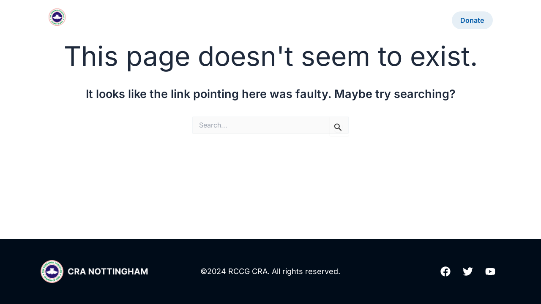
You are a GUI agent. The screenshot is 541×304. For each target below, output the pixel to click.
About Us (253, 20)
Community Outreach (368, 20)
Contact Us (301, 20)
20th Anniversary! (193, 20)
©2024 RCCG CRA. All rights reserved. (270, 271)
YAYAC (429, 20)
